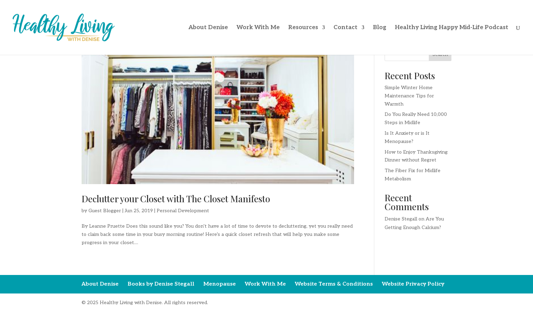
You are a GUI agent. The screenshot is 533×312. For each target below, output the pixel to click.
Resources (303, 28)
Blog (379, 28)
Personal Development (183, 211)
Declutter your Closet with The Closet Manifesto (176, 199)
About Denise (208, 28)
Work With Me (258, 28)
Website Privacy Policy (413, 284)
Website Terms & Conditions (334, 284)
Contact (346, 28)
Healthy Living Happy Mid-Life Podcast (451, 28)
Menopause (219, 284)
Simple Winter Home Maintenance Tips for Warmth (409, 96)
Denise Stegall (401, 219)
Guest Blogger (104, 211)
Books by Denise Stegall (161, 284)
